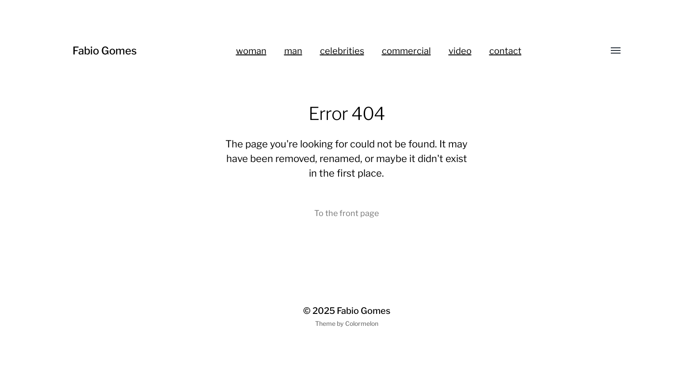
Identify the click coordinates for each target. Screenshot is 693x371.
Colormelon (361, 323)
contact (505, 51)
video (460, 51)
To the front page (346, 213)
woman (251, 51)
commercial (406, 51)
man (293, 51)
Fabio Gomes (104, 50)
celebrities (342, 51)
